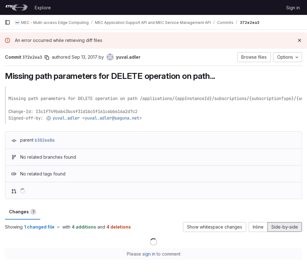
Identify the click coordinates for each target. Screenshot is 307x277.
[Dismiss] (299, 40)
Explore (43, 7)
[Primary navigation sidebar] (7, 22)
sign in (148, 254)
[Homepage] (16, 7)
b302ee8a (45, 140)
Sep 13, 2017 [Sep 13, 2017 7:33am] (84, 57)
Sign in (293, 7)
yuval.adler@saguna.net (112, 118)
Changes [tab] (22, 212)
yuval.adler (66, 118)
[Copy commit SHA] (47, 57)
